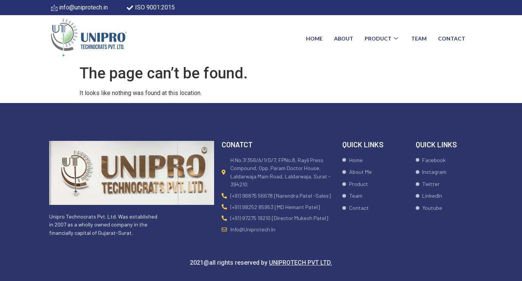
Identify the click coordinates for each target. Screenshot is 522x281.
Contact (451, 38)
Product (382, 38)
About (343, 38)
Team (419, 38)
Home (314, 38)
